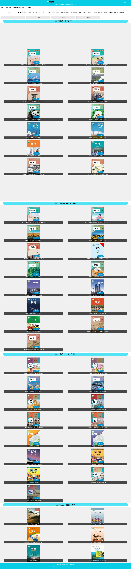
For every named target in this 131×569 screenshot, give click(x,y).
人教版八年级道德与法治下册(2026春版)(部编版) (97, 222)
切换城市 (10, 7)
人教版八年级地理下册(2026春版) (97, 240)
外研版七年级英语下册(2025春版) (97, 155)
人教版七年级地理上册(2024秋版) (33, 83)
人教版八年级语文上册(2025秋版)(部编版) (97, 331)
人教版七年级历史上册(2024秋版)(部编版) (33, 101)
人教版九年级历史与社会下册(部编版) (97, 427)
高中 (88, 17)
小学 (38, 17)
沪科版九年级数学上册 (33, 446)
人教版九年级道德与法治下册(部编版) (97, 373)
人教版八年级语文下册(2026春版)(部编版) (33, 349)
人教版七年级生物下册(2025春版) (97, 119)
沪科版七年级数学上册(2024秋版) (33, 137)
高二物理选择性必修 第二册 (33, 560)
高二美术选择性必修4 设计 (33, 524)
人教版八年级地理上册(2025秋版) (33, 240)
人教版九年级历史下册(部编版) (98, 409)
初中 (63, 17)
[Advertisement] (65, 36)
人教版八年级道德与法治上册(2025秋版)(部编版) (33, 222)
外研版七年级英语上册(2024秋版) (33, 155)
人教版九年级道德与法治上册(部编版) (33, 373)
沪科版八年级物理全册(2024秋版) (33, 313)
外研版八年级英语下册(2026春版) (33, 331)
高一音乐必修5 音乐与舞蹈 (98, 524)
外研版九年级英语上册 (97, 464)
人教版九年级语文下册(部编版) (33, 500)
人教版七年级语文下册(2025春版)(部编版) (97, 174)
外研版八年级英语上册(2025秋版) (97, 313)
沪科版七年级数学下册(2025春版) (97, 137)
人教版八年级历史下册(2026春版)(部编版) (97, 258)
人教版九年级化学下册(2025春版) (97, 391)
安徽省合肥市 (17, 7)
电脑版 (58, 564)
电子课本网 (4, 7)
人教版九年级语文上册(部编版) (98, 482)
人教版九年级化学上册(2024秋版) (33, 391)
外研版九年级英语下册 (33, 482)
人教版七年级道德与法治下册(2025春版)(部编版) (97, 65)
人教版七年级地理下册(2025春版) (97, 83)
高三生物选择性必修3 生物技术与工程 (33, 542)
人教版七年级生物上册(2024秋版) (33, 119)
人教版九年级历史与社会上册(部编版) (33, 427)
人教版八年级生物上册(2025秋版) (33, 277)
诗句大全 (72, 564)
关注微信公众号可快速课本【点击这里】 (65, 4)
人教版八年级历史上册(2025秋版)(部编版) (33, 258)
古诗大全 (68, 564)
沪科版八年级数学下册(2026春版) (97, 295)
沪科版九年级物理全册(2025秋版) (33, 464)
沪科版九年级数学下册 (97, 446)
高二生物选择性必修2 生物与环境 (97, 560)
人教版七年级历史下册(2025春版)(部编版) (97, 101)
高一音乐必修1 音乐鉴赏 (97, 542)
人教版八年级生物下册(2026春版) (97, 277)
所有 (13, 17)
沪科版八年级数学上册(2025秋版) (33, 295)
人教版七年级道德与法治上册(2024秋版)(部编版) (33, 65)
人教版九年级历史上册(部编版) (33, 409)
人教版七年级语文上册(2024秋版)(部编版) (33, 174)
